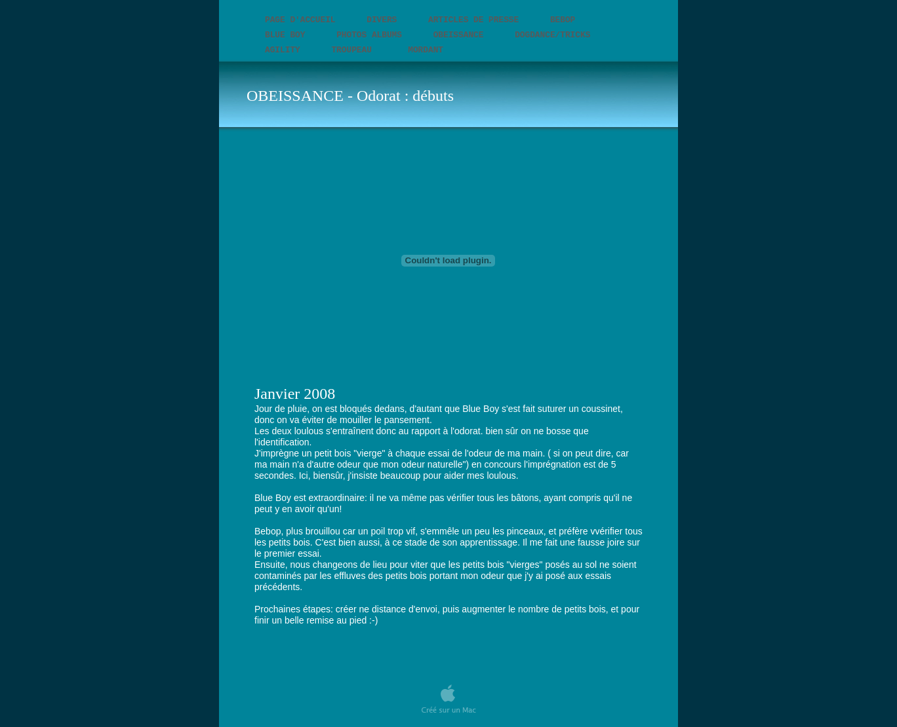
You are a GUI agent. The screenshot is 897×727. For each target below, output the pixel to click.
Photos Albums (371, 35)
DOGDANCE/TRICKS (552, 35)
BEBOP (562, 20)
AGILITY (285, 50)
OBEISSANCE (460, 35)
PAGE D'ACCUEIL (302, 20)
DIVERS (384, 20)
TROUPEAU (356, 50)
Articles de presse (476, 20)
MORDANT (425, 50)
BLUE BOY (287, 35)
